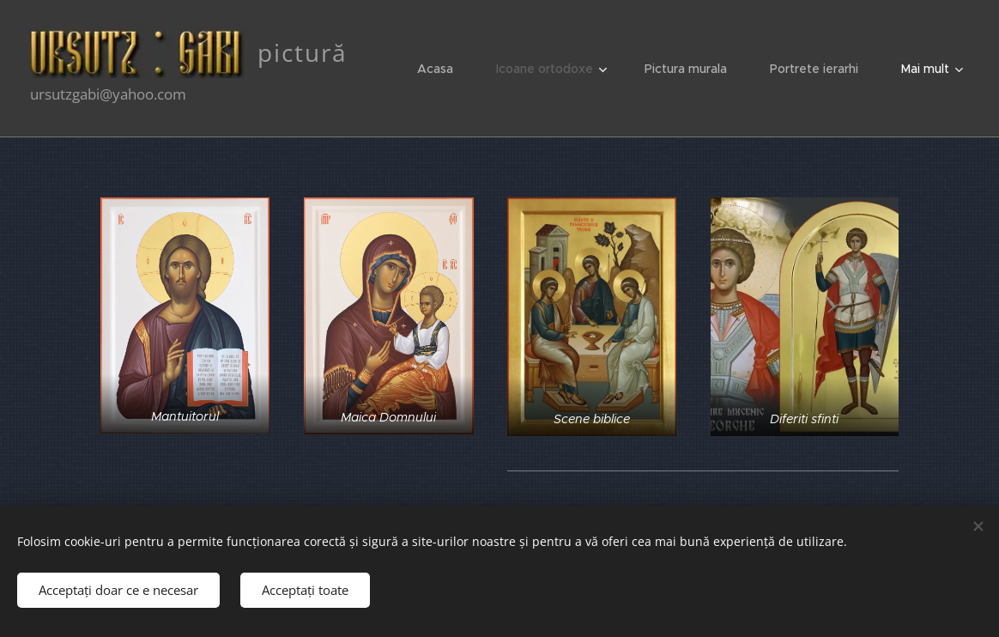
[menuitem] (444, 68)
